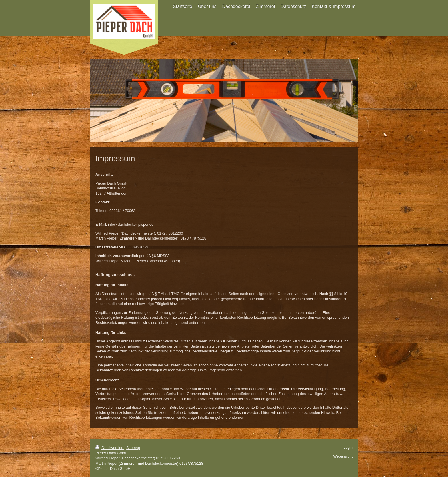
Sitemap (133, 448)
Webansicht (343, 456)
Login (348, 447)
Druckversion (109, 448)
